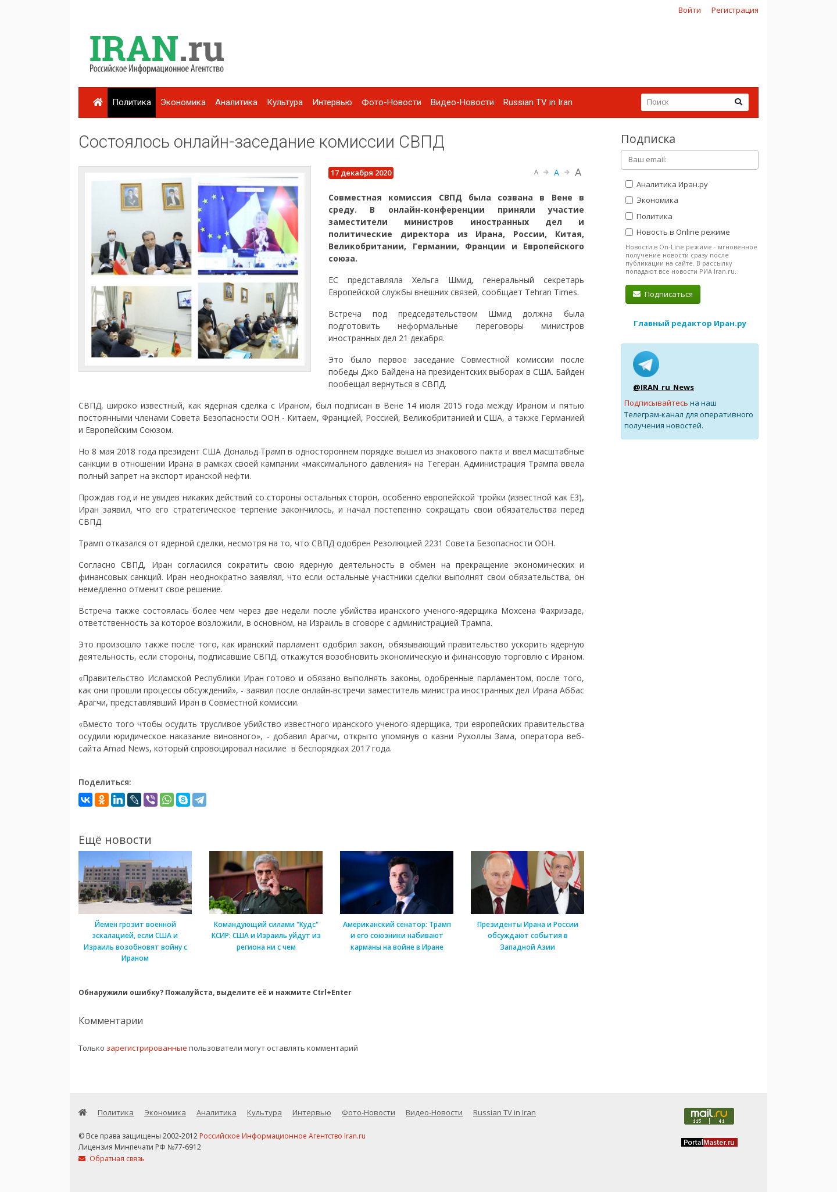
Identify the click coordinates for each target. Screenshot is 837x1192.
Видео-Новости (462, 102)
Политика (131, 102)
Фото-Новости (391, 102)
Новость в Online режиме (677, 232)
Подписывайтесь (656, 403)
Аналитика (236, 102)
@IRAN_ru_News (663, 387)
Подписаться (663, 294)
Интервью (332, 102)
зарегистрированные (146, 1048)
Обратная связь (111, 1159)
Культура (285, 102)
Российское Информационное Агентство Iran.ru (282, 1136)
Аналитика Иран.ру (666, 184)
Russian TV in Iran (538, 102)
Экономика (183, 102)
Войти (689, 10)
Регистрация (735, 10)
